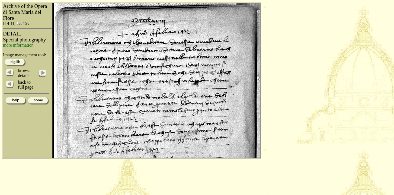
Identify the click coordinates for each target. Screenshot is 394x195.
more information (18, 45)
